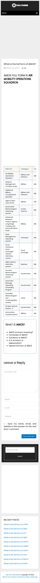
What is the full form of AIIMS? (16, 546)
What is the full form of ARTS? (16, 542)
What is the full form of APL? (15, 555)
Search (20, 456)
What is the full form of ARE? (15, 537)
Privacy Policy (25, 577)
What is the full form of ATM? (16, 524)
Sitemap (34, 577)
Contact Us (14, 577)
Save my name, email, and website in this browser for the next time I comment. (20, 426)
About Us (6, 577)
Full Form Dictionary (13, 575)
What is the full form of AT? (15, 533)
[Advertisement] (20, 36)
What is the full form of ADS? (16, 563)
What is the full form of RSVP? (16, 559)
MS (25, 68)
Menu (4, 13)
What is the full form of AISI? (15, 529)
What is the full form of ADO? (16, 550)
